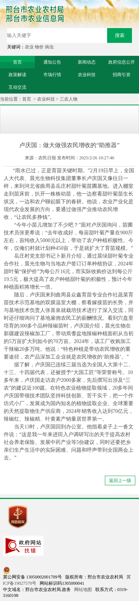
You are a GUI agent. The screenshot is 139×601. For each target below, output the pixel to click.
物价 (39, 47)
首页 (26, 99)
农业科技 (46, 99)
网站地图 (83, 589)
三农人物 (68, 99)
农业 (29, 47)
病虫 (49, 47)
